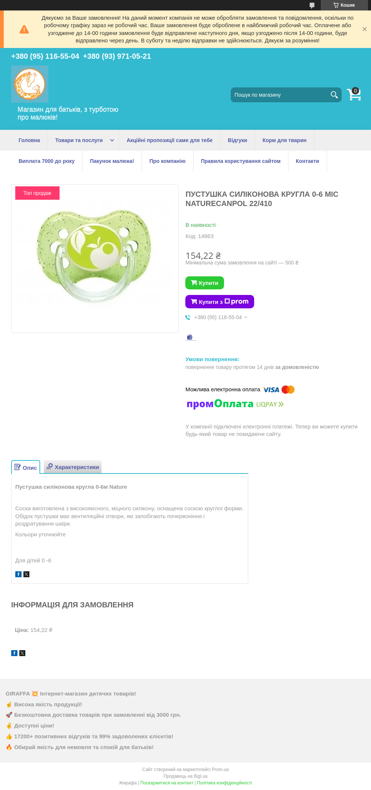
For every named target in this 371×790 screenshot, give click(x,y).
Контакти (307, 161)
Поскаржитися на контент (166, 783)
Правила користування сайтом (241, 161)
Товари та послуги (79, 140)
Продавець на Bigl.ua (185, 776)
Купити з (224, 301)
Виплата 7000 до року (47, 161)
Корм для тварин (284, 140)
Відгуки (237, 140)
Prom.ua (220, 769)
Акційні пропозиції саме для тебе (169, 140)
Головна (29, 140)
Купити (208, 283)
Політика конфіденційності (224, 783)
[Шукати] (334, 94)
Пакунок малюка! (112, 161)
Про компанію (167, 161)
